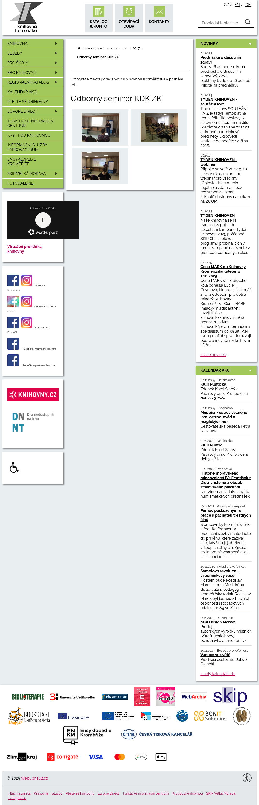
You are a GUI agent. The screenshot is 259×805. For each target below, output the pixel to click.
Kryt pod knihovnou (29, 135)
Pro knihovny (33, 72)
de (248, 4)
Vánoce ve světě (215, 655)
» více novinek (213, 354)
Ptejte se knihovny (27, 101)
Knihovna (33, 43)
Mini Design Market (217, 622)
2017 (136, 48)
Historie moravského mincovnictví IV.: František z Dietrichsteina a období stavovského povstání (225, 480)
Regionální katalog (33, 82)
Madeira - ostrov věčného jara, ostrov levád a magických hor (223, 417)
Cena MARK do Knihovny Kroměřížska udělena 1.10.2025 (223, 271)
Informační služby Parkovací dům (27, 147)
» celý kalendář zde (217, 673)
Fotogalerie (20, 183)
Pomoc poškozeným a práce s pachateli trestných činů (225, 515)
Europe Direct (33, 111)
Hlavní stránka (93, 48)
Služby (33, 53)
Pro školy (33, 63)
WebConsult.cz (34, 778)
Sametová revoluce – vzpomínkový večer (219, 573)
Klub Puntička (213, 384)
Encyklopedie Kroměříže (21, 161)
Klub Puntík (211, 445)
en (237, 4)
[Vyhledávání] (226, 23)
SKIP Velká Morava (33, 173)
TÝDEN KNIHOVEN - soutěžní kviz (218, 101)
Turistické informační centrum (30, 123)
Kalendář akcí (22, 92)
